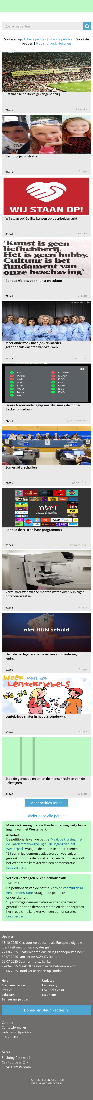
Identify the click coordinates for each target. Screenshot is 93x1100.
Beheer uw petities (15, 999)
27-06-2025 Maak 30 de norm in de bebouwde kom (39, 966)
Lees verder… (16, 867)
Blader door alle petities (46, 816)
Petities (7, 990)
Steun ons (49, 995)
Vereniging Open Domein (46, 1083)
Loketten (8, 995)
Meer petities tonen (46, 802)
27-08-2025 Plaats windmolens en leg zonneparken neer (43, 952)
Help (5, 980)
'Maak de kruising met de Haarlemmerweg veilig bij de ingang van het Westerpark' (44, 844)
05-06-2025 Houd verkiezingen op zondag (32, 971)
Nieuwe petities (60, 39)
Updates (48, 980)
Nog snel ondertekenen (53, 43)
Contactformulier (14, 1027)
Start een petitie (13, 985)
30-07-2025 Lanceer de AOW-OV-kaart (29, 957)
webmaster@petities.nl (18, 1032)
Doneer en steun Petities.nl (46, 1010)
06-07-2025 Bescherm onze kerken (27, 961)
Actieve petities (35, 39)
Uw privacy (49, 985)
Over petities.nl (53, 990)
